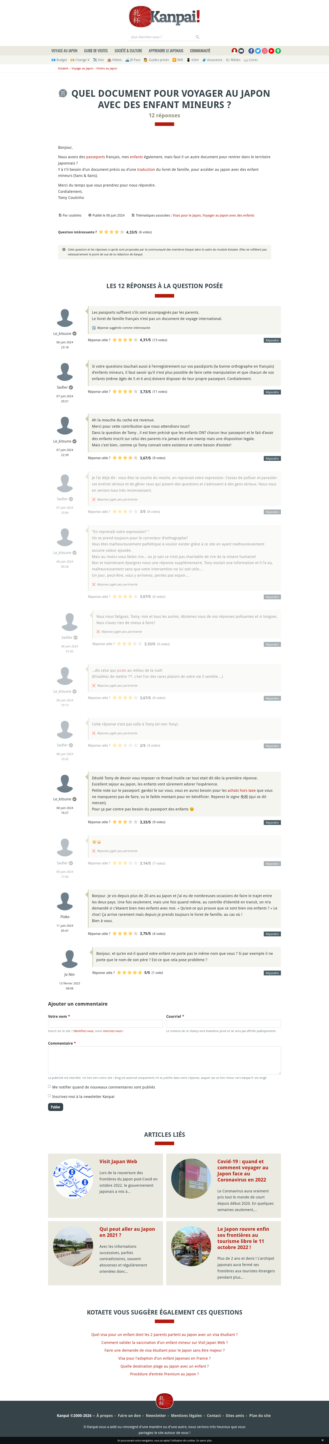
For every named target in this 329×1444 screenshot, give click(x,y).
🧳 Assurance (212, 59)
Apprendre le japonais (166, 50)
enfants (136, 156)
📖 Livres (251, 59)
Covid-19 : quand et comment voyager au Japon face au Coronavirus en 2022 (242, 1171)
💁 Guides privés (156, 59)
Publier (55, 1106)
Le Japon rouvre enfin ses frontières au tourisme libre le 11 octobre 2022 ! (243, 1238)
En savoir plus (204, 1440)
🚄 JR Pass (132, 59)
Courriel (175, 1016)
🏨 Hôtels (114, 59)
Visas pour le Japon (187, 215)
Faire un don (129, 1415)
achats (233, 790)
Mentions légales (186, 1415)
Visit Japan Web (118, 1161)
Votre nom (59, 1016)
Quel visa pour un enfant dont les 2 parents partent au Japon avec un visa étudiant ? (164, 1334)
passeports (95, 156)
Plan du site (260, 1415)
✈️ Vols (98, 59)
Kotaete (63, 68)
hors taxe (248, 790)
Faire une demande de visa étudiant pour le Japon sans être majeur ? (164, 1350)
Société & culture (128, 50)
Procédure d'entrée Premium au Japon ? (164, 1373)
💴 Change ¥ (79, 59)
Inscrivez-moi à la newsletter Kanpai (83, 1096)
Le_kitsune (62, 333)
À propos (105, 1415)
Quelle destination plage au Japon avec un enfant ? (164, 1366)
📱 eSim (192, 59)
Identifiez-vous (83, 1031)
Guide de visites (96, 50)
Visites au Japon (106, 68)
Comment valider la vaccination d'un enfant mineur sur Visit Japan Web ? (164, 1342)
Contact (214, 1415)
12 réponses (164, 115)
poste (121, 670)
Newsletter (156, 1415)
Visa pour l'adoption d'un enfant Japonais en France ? (164, 1358)
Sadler (62, 387)
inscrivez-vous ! (113, 1031)
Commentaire (62, 1043)
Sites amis (235, 1415)
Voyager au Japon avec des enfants (228, 215)
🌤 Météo (233, 59)
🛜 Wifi (177, 59)
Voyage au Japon (64, 50)
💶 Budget (59, 59)
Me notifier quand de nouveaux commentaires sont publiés (103, 1087)
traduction (146, 169)
